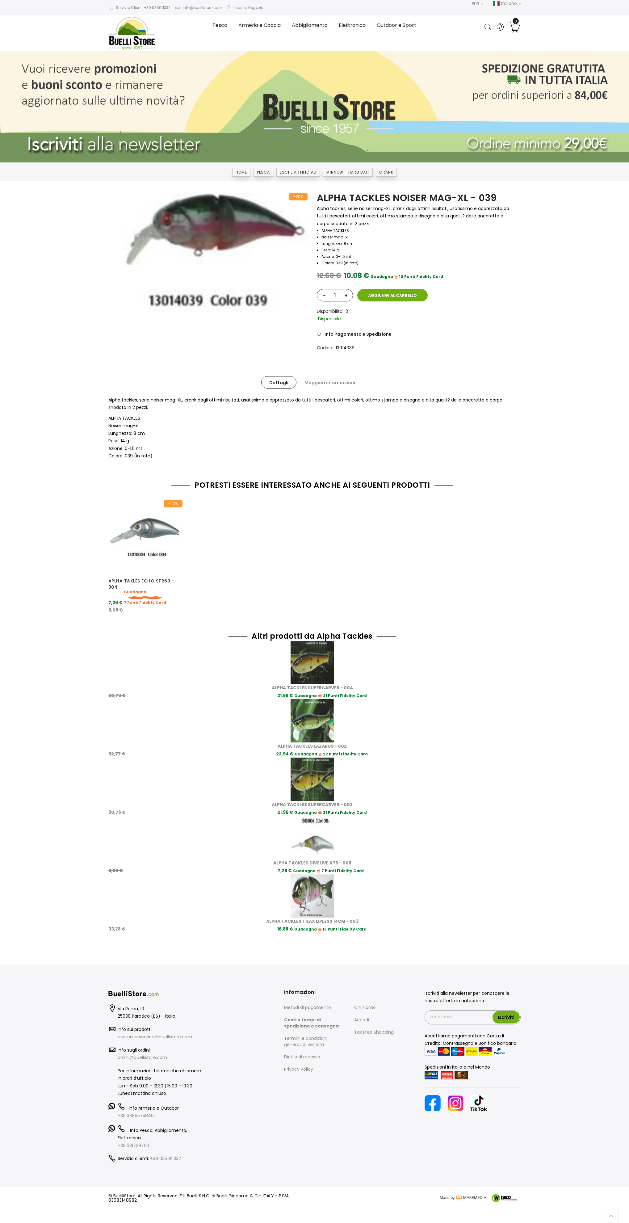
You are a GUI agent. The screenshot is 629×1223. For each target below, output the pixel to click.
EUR (477, 3)
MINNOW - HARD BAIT (347, 172)
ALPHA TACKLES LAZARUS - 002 (312, 732)
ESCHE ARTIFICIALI (298, 172)
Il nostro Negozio (245, 7)
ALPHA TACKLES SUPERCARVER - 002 (312, 790)
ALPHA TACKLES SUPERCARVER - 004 (312, 673)
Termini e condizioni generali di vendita (305, 1026)
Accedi (361, 1005)
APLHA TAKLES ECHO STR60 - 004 (141, 584)
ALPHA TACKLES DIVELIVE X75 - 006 (312, 848)
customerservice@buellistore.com (155, 1022)
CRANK (386, 172)
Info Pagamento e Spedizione (358, 334)
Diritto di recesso (302, 1042)
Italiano (507, 3)
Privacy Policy (298, 1054)
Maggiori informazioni (329, 383)
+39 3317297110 (133, 1131)
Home (241, 172)
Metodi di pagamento (307, 993)
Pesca (263, 172)
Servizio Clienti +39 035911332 (139, 7)
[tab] (278, 382)
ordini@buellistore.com (142, 1043)
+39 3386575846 (136, 1101)
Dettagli (278, 383)
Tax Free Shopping (374, 1017)
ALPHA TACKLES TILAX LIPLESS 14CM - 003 (312, 907)
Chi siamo (365, 993)
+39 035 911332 (165, 1144)
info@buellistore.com (198, 7)
